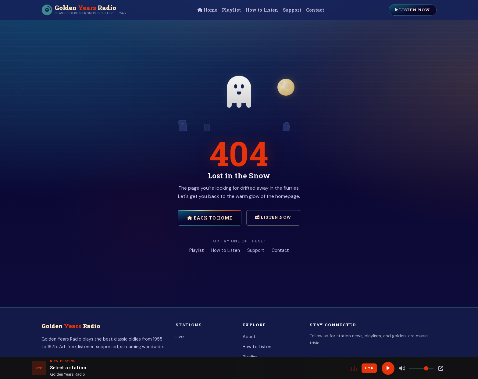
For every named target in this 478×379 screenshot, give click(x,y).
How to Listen (262, 10)
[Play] (388, 368)
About (249, 336)
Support (292, 10)
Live (180, 336)
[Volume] (421, 368)
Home (207, 10)
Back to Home (209, 218)
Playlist (231, 10)
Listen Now (412, 10)
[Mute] (402, 368)
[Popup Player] (440, 368)
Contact (315, 10)
